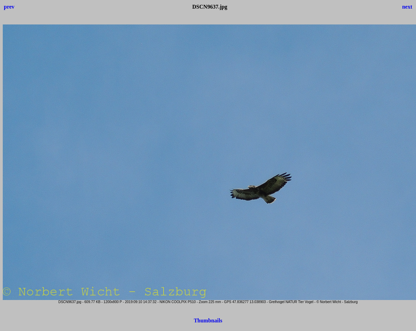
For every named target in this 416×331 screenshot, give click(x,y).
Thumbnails (208, 320)
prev (9, 7)
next (407, 7)
